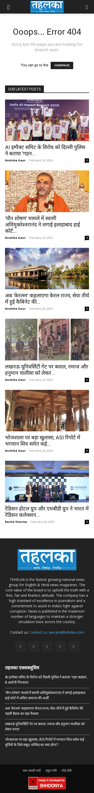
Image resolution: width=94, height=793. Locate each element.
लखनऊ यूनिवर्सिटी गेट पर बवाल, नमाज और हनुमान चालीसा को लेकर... (46, 370)
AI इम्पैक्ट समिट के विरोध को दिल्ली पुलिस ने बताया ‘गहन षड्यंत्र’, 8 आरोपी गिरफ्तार (46, 679)
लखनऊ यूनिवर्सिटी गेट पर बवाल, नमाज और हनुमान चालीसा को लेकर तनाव (45, 726)
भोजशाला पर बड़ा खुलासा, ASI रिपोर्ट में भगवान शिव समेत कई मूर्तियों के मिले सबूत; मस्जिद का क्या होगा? (44, 742)
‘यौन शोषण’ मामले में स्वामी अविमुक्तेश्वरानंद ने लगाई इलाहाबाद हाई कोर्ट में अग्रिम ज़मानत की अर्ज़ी (45, 695)
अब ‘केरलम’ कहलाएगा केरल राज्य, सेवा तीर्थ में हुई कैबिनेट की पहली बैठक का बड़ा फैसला (44, 711)
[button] (9, 7)
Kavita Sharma (16, 522)
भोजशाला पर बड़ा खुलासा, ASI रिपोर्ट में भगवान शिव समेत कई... (42, 441)
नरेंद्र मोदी (66, 770)
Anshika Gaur (15, 160)
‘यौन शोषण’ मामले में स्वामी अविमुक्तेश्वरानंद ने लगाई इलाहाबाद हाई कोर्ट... (42, 224)
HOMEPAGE (61, 65)
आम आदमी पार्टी (32, 770)
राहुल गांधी (51, 770)
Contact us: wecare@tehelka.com (57, 632)
